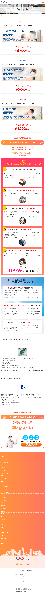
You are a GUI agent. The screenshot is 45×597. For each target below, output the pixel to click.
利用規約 (3, 498)
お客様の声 (3, 509)
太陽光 (2, 435)
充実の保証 (4, 449)
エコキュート (3, 460)
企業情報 (22, 549)
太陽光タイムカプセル (6, 452)
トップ (2, 433)
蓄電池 (2, 454)
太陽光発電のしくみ (6, 444)
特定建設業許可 (4, 490)
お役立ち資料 (3, 506)
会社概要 (3, 482)
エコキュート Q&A (5, 520)
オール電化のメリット (6, 465)
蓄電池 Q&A (3, 517)
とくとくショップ (15, 549)
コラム (2, 503)
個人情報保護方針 (4, 492)
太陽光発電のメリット (6, 441)
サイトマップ (3, 495)
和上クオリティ (4, 501)
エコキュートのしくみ (6, 468)
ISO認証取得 (3, 487)
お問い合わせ (4, 479)
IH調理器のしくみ (5, 471)
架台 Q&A (3, 522)
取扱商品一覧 (4, 438)
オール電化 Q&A (4, 514)
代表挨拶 (3, 484)
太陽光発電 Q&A (4, 511)
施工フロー (4, 446)
